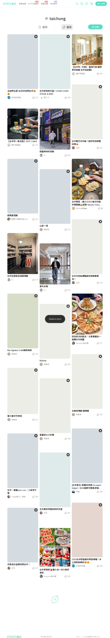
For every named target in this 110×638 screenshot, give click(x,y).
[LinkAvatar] (8, 97)
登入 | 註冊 (101, 3)
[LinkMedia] (22, 61)
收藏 (95, 26)
